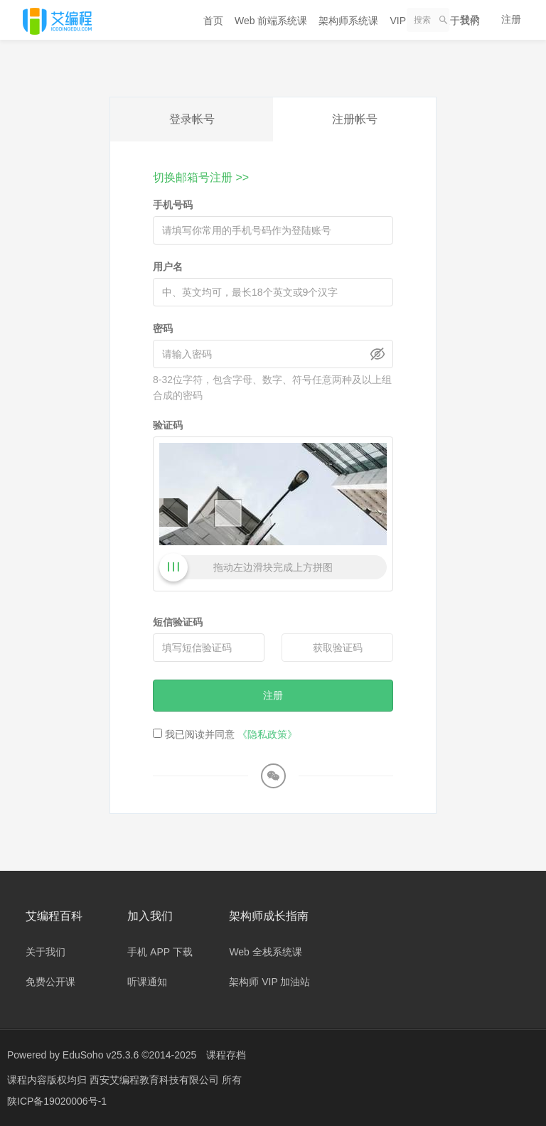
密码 (163, 328)
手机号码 (173, 204)
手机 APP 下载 (160, 952)
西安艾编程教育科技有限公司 (156, 1079)
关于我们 (45, 952)
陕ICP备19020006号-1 (57, 1101)
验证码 (168, 425)
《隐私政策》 (267, 734)
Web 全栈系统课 (265, 952)
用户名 (168, 266)
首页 (213, 20)
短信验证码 (178, 622)
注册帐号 (355, 119)
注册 (511, 19)
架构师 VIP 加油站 (269, 981)
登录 (470, 19)
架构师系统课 (348, 20)
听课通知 (147, 981)
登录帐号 (192, 119)
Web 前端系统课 (271, 20)
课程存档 (226, 1055)
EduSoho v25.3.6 (101, 1055)
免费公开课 (50, 981)
